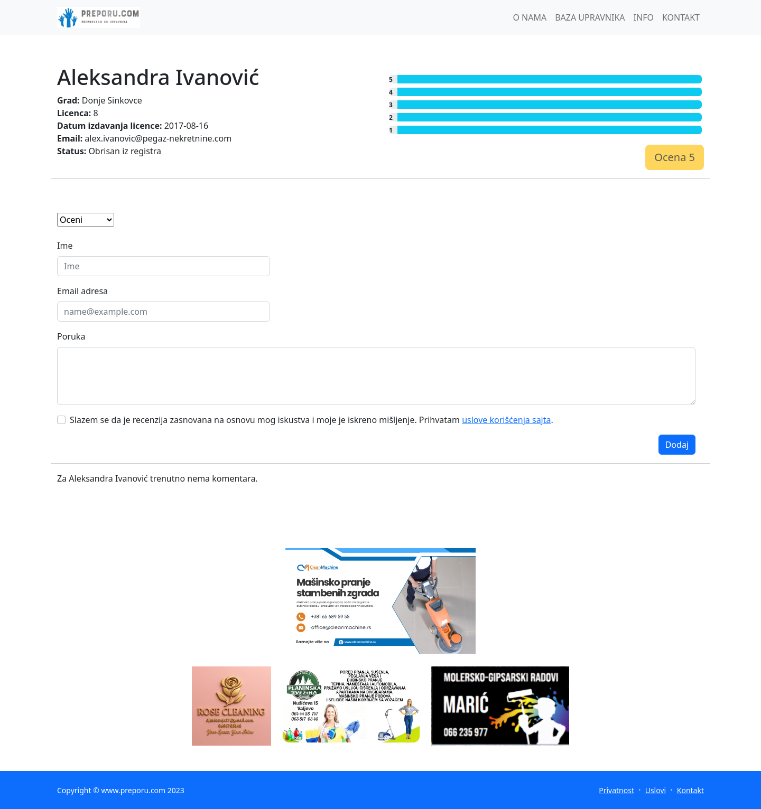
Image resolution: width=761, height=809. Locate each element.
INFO (644, 17)
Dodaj (677, 444)
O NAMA (529, 17)
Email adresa (82, 291)
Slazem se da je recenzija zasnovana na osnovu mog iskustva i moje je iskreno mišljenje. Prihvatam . (311, 420)
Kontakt (690, 790)
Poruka (71, 336)
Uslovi (655, 790)
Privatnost (616, 790)
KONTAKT (681, 17)
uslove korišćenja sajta (506, 420)
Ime (64, 245)
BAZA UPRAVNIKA (590, 17)
